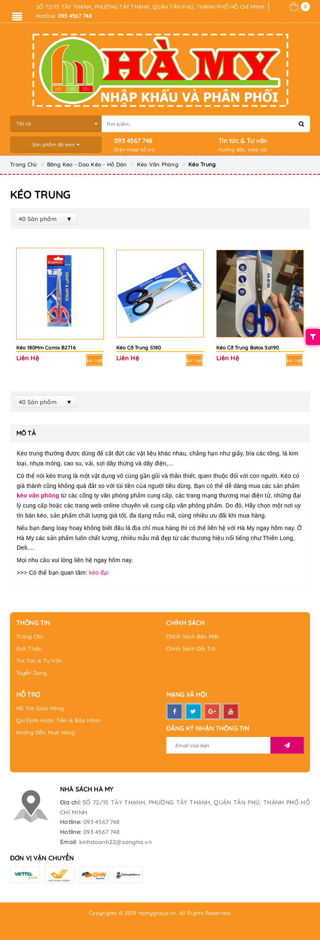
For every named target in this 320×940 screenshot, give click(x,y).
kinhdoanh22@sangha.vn (115, 842)
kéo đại (99, 572)
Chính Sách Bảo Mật (192, 636)
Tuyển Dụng (31, 672)
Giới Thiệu (29, 648)
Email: (68, 842)
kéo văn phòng (38, 495)
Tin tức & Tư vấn (242, 141)
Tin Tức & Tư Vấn (39, 660)
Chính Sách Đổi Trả (191, 648)
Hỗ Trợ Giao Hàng (40, 708)
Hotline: (70, 822)
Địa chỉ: (70, 802)
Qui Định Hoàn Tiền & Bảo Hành (58, 720)
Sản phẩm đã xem (56, 144)
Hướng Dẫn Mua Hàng (45, 732)
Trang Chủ (29, 636)
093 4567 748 (133, 141)
